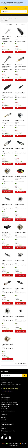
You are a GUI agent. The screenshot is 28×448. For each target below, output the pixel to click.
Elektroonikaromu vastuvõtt (7, 431)
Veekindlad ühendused (7, 41)
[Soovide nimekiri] (22, 8)
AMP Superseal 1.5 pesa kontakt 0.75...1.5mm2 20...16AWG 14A (6, 38)
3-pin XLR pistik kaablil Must (20, 36)
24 (16, 24)
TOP (23, 15)
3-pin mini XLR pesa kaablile (20, 92)
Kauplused (3, 417)
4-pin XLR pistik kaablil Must (7, 148)
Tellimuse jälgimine (5, 397)
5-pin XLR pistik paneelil (19, 316)
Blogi (2, 426)
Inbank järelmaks (5, 408)
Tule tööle (3, 428)
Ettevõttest (3, 422)
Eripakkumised (6, 15)
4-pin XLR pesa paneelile (19, 260)
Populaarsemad (9, 24)
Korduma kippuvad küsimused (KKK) (9, 404)
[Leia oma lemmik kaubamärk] (25, 11)
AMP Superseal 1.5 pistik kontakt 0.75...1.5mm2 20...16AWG (6, 66)
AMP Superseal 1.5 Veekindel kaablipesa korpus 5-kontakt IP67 (20, 178)
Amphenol (16, 18)
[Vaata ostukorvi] (25, 8)
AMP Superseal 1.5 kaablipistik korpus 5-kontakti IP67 (6, 234)
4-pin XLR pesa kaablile (19, 148)
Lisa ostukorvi (7, 51)
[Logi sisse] (18, 8)
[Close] (26, 2)
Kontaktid (3, 420)
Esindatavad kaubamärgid (8, 18)
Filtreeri (23, 24)
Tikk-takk (13, 15)
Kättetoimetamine (5, 400)
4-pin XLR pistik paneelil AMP (7, 316)
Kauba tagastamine (5, 406)
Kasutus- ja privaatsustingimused (9, 402)
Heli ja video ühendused (20, 41)
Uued (19, 15)
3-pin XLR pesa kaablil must (7, 92)
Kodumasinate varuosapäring (8, 411)
